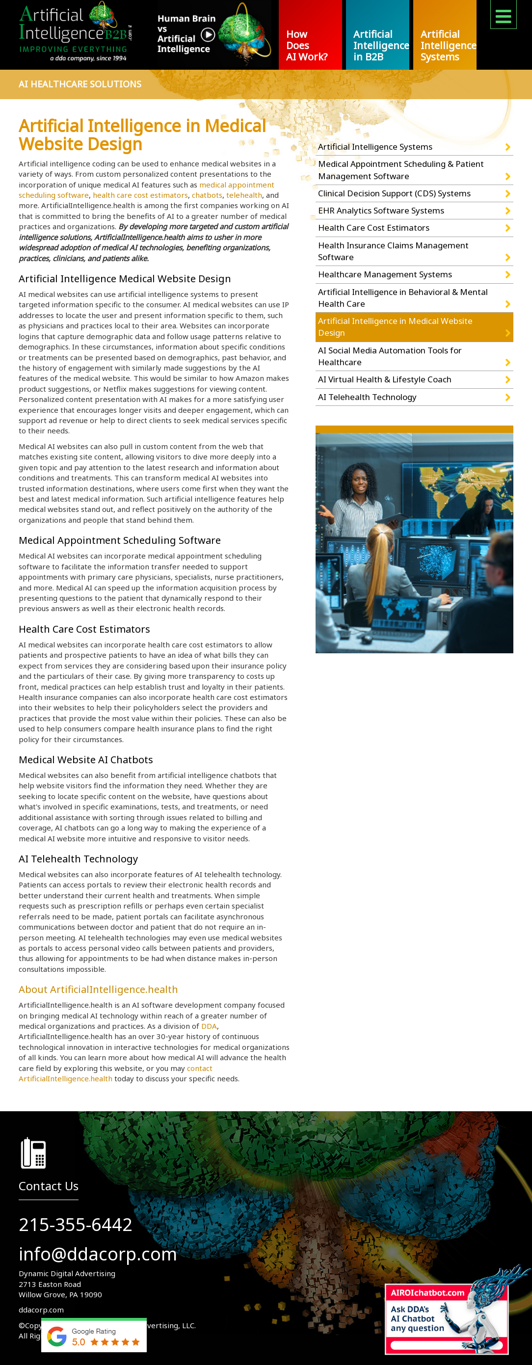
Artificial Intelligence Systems (449, 45)
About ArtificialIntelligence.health (98, 989)
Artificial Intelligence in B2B (381, 45)
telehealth (244, 195)
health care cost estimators (140, 195)
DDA (209, 1026)
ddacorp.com (41, 1309)
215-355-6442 (76, 1224)
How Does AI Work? (306, 45)
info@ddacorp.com (98, 1254)
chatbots (207, 195)
